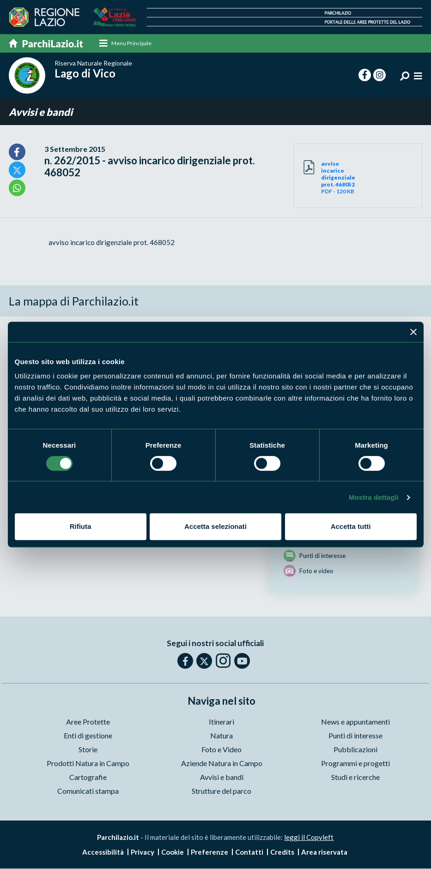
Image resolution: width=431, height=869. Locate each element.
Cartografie (88, 777)
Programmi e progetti (355, 763)
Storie (88, 749)
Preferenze (209, 852)
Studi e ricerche (355, 777)
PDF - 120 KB (339, 177)
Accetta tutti (351, 526)
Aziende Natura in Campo (221, 763)
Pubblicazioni (355, 749)
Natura (221, 735)
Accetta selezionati (215, 526)
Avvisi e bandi (41, 112)
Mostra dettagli (374, 497)
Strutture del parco (221, 791)
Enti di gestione (88, 735)
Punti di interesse (355, 735)
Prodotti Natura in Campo (88, 763)
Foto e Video (221, 749)
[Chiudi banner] (413, 332)
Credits (282, 852)
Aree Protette (88, 722)
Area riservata (324, 852)
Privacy (142, 852)
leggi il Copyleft (309, 837)
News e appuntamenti (355, 722)
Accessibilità (103, 852)
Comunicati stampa (88, 791)
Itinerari (221, 722)
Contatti (249, 852)
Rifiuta (80, 526)
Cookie (172, 852)
